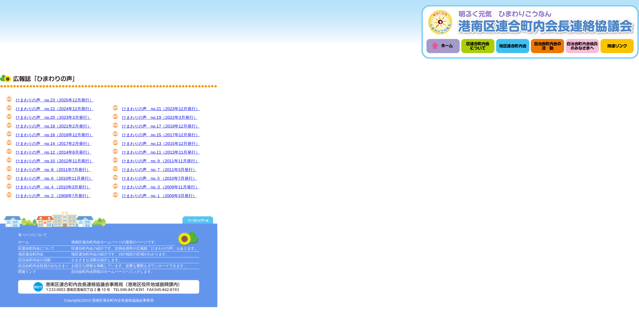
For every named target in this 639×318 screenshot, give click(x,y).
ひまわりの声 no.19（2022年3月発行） (160, 117)
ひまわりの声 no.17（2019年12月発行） (161, 126)
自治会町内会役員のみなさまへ (43, 266)
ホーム (23, 242)
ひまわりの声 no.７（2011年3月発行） (159, 169)
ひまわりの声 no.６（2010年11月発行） (54, 178)
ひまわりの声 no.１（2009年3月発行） (159, 195)
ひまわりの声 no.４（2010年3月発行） (53, 187)
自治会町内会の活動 (34, 260)
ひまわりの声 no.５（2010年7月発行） (159, 178)
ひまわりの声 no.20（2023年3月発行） (53, 117)
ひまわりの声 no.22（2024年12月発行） (54, 108)
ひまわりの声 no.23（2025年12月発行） (54, 100)
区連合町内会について (36, 248)
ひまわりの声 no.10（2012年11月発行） (54, 161)
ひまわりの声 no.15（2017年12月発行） (161, 134)
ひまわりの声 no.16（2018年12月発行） (54, 134)
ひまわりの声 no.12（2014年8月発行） (53, 152)
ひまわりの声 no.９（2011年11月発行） (160, 161)
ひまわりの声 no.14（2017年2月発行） (53, 143)
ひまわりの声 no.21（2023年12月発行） (161, 108)
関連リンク (27, 272)
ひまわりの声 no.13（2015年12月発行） (161, 143)
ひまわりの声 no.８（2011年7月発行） (53, 169)
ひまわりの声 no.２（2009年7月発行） (53, 195)
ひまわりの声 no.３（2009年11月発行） (160, 187)
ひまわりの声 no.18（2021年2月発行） (53, 126)
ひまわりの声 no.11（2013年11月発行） (161, 152)
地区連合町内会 (30, 254)
